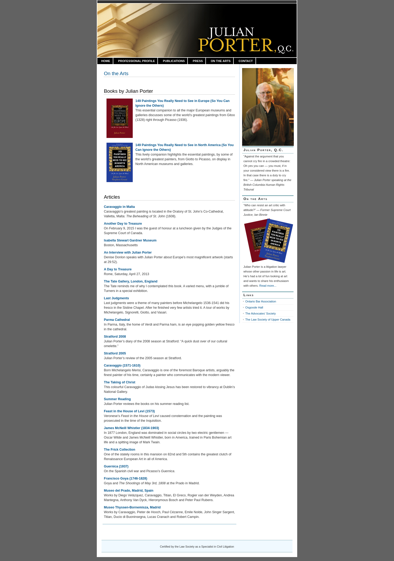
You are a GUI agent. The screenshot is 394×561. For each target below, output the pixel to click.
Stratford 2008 (115, 336)
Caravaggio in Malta (119, 207)
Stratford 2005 (115, 353)
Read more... (267, 285)
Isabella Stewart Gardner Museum (130, 240)
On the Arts (221, 61)
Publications (174, 61)
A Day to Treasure (118, 269)
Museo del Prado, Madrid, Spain (128, 490)
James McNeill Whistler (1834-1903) (131, 428)
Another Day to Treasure (123, 223)
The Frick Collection (119, 449)
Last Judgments (116, 298)
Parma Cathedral (117, 320)
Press (198, 61)
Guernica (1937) (116, 466)
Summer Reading (117, 399)
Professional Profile (136, 61)
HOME (105, 61)
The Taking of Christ (119, 382)
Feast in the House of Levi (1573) (129, 411)
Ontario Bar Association (260, 301)
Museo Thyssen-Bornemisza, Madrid (132, 507)
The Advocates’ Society (260, 313)
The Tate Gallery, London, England (130, 281)
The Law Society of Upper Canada (267, 319)
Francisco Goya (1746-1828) (125, 478)
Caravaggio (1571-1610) (122, 365)
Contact (246, 61)
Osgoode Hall (254, 307)
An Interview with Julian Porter (128, 252)
